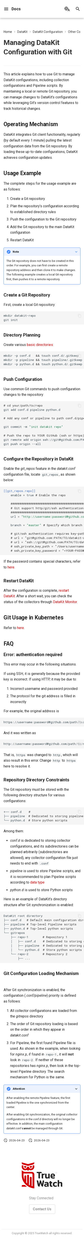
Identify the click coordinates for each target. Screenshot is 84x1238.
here (11, 567)
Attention (19, 1088)
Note (16, 251)
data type (37, 882)
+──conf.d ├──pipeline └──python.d (44, 816)
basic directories (40, 345)
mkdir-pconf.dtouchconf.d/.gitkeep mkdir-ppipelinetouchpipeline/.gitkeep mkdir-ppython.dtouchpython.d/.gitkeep (43, 360)
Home (8, 32)
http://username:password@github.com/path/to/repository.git (44, 744)
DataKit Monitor (65, 602)
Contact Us (42, 1209)
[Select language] (67, 8)
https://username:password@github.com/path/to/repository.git (44, 722)
